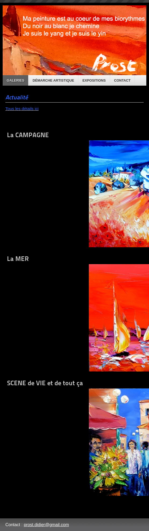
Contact (122, 80)
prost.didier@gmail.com (46, 524)
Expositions (94, 80)
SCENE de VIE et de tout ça (74, 437)
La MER (74, 313)
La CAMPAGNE (74, 189)
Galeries (15, 80)
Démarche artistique (53, 80)
